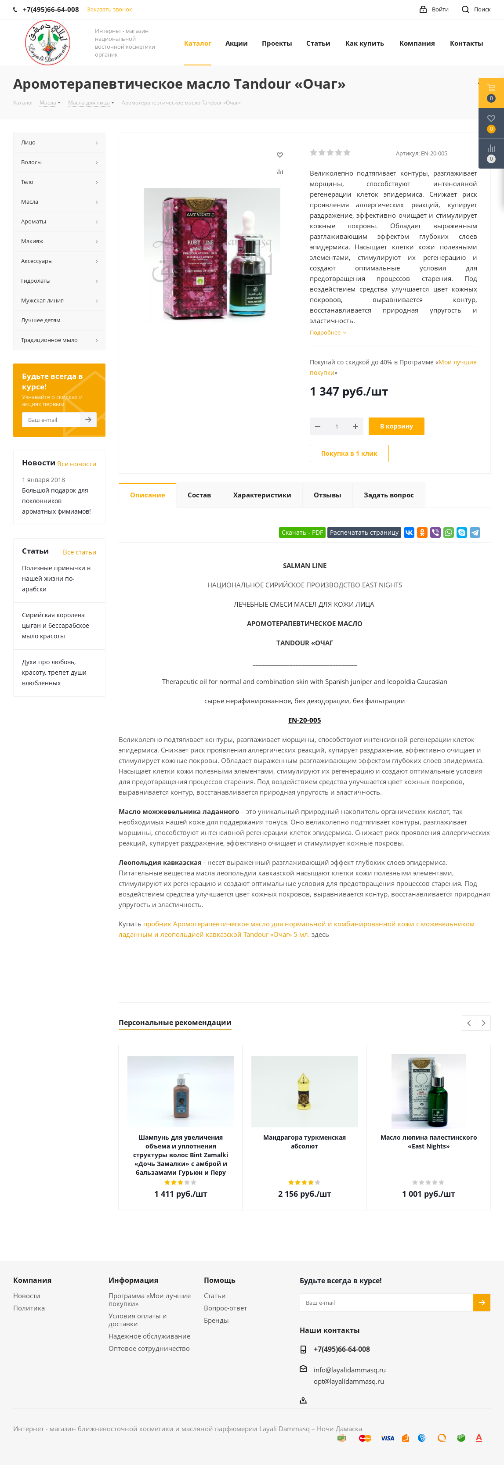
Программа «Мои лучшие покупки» (150, 1299)
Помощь (220, 1280)
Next (483, 1023)
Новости (26, 1295)
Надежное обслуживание (149, 1336)
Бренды (216, 1320)
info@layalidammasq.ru (350, 1369)
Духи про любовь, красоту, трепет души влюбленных (54, 672)
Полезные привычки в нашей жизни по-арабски (56, 578)
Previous (469, 1023)
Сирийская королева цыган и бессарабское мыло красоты (55, 625)
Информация (133, 1280)
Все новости (77, 463)
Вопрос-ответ (225, 1307)
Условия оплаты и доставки (138, 1319)
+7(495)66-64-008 (342, 1349)
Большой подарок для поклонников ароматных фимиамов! (56, 500)
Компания (32, 1280)
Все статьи (80, 551)
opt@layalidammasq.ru (349, 1381)
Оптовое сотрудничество (149, 1348)
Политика (29, 1307)
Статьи (215, 1295)
